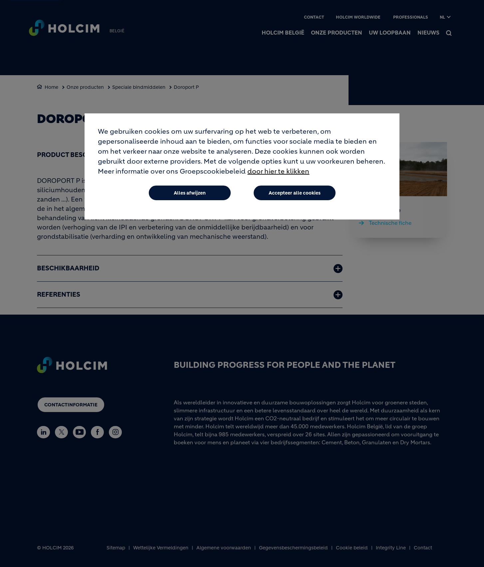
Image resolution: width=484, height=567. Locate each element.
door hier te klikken (278, 172)
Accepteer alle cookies (295, 193)
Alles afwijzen (190, 193)
